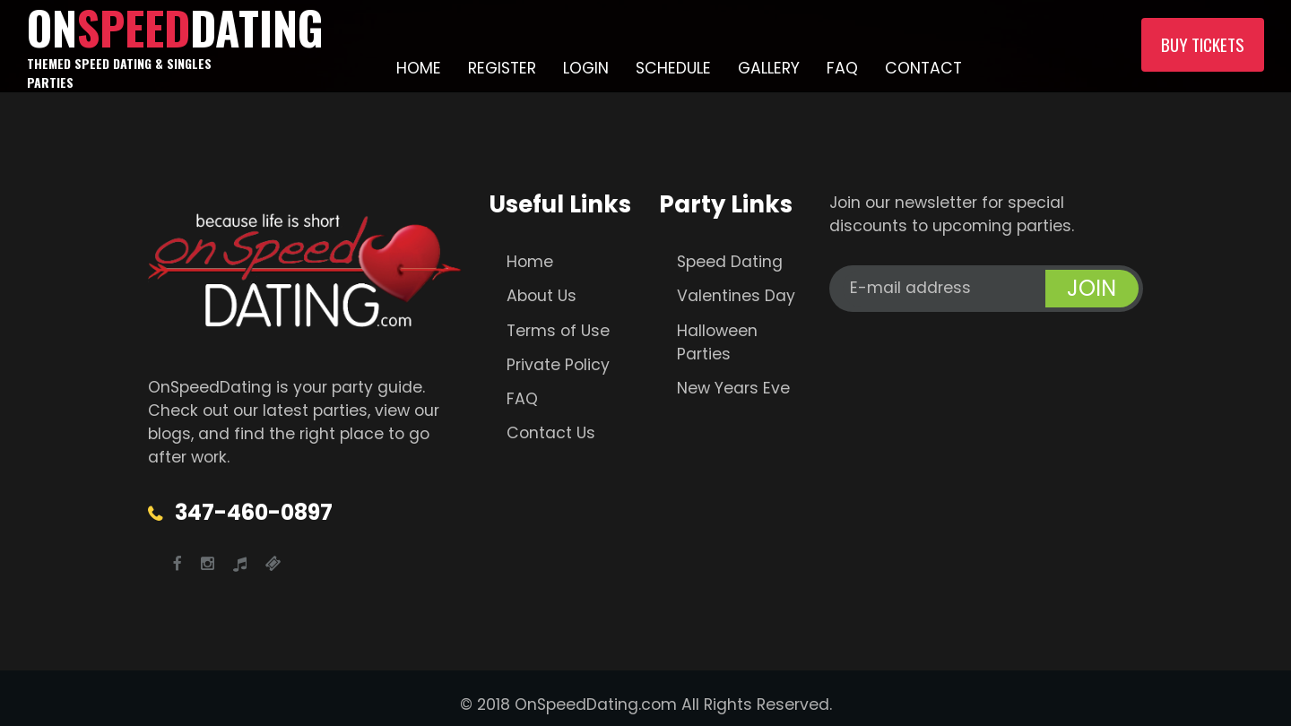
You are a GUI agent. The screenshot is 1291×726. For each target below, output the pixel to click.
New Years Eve (733, 388)
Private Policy (558, 365)
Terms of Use (558, 330)
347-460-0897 (254, 512)
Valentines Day (736, 296)
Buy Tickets (1202, 44)
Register (502, 68)
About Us (541, 296)
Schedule (673, 68)
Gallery (769, 68)
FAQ (842, 68)
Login (586, 68)
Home (418, 68)
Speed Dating (730, 261)
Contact (923, 68)
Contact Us (551, 433)
